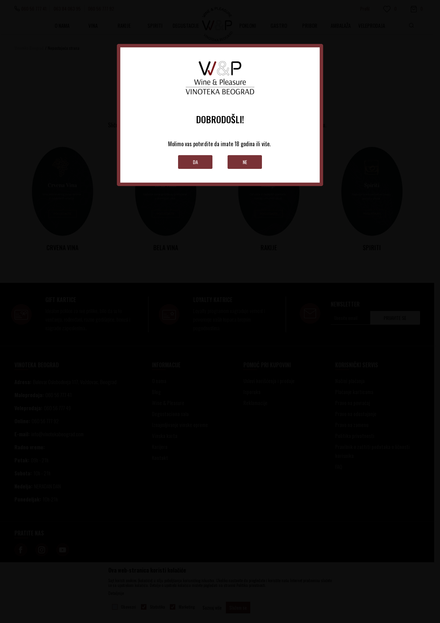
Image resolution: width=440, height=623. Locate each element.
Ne (245, 161)
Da (195, 161)
